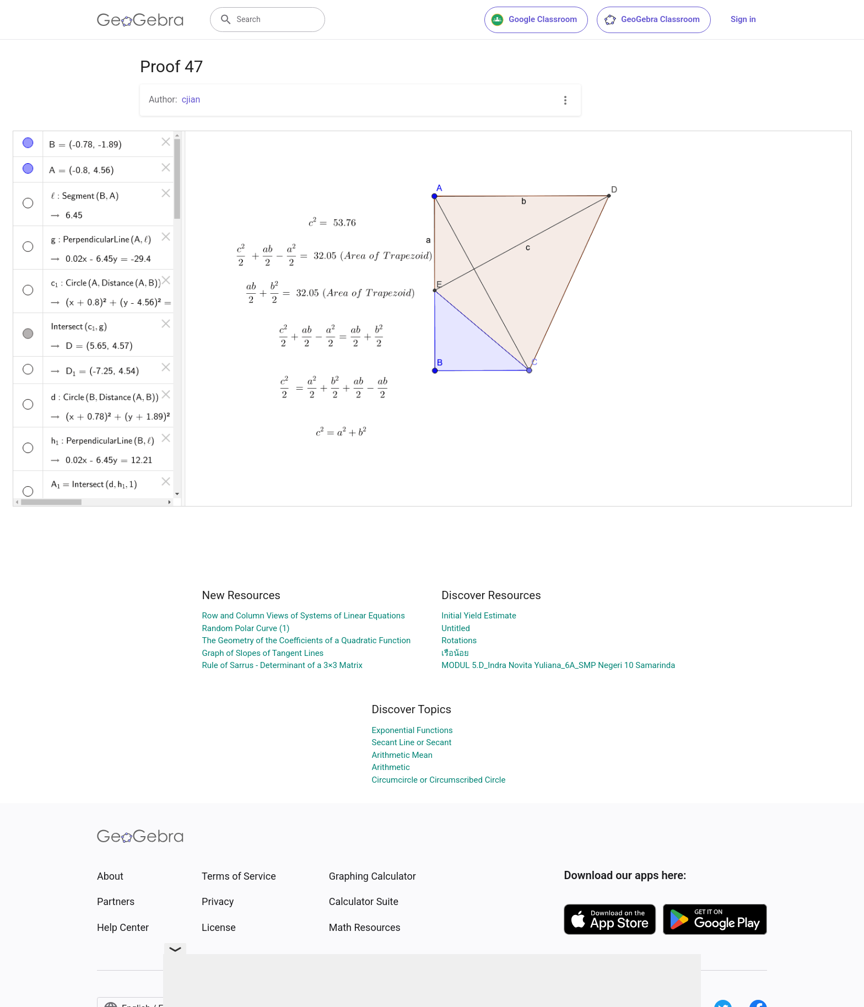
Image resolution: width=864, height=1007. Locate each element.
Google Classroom (534, 19)
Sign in (743, 19)
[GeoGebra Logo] (140, 19)
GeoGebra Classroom (651, 19)
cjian (191, 99)
